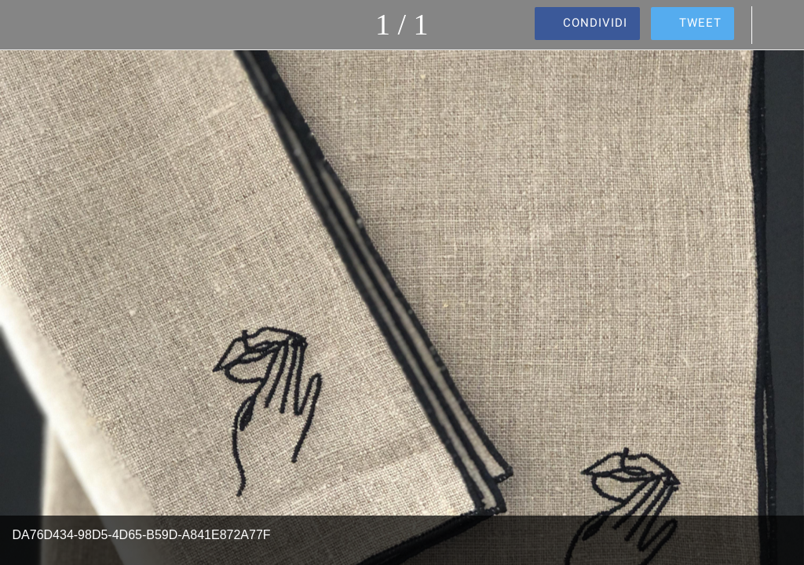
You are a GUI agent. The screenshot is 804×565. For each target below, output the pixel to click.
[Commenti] (779, 25)
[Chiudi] (25, 25)
